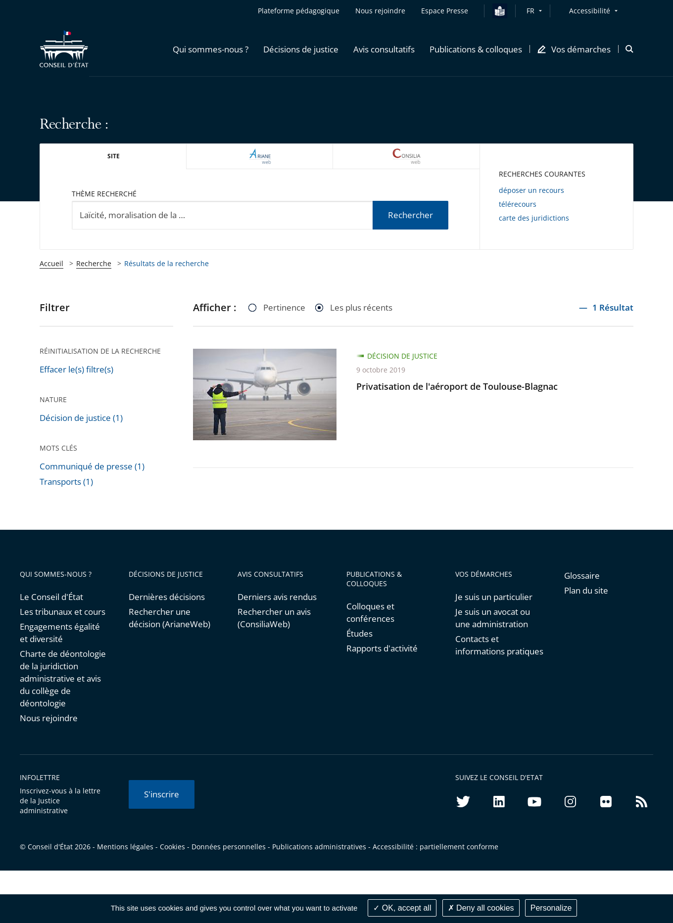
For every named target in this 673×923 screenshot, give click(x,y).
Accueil (51, 263)
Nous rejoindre (49, 718)
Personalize (551, 908)
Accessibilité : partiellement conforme (435, 846)
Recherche (93, 263)
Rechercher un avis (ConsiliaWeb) (274, 618)
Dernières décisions (167, 596)
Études (359, 633)
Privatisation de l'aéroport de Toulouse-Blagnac (457, 386)
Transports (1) (66, 481)
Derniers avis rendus (277, 596)
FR (530, 10)
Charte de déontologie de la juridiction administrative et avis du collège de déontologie (63, 678)
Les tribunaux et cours (62, 611)
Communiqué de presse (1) (92, 466)
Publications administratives (319, 846)
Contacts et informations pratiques (499, 645)
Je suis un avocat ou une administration (492, 618)
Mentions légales (125, 846)
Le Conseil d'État (51, 596)
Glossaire (582, 575)
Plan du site (586, 590)
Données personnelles (229, 846)
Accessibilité (589, 10)
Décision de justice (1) (81, 417)
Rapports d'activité (382, 648)
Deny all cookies (481, 908)
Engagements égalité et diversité (60, 633)
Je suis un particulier (493, 596)
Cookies (172, 846)
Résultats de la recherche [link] (166, 263)
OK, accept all (402, 908)
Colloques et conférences (370, 612)
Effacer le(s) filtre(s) (76, 369)
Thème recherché (104, 193)
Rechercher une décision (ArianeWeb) (169, 618)
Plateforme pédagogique (298, 10)
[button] (210, 49)
